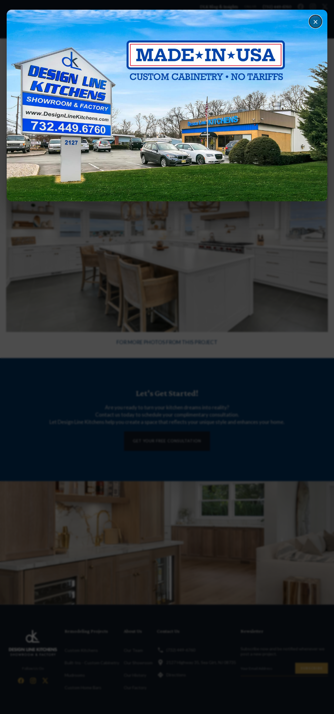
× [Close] (315, 21)
